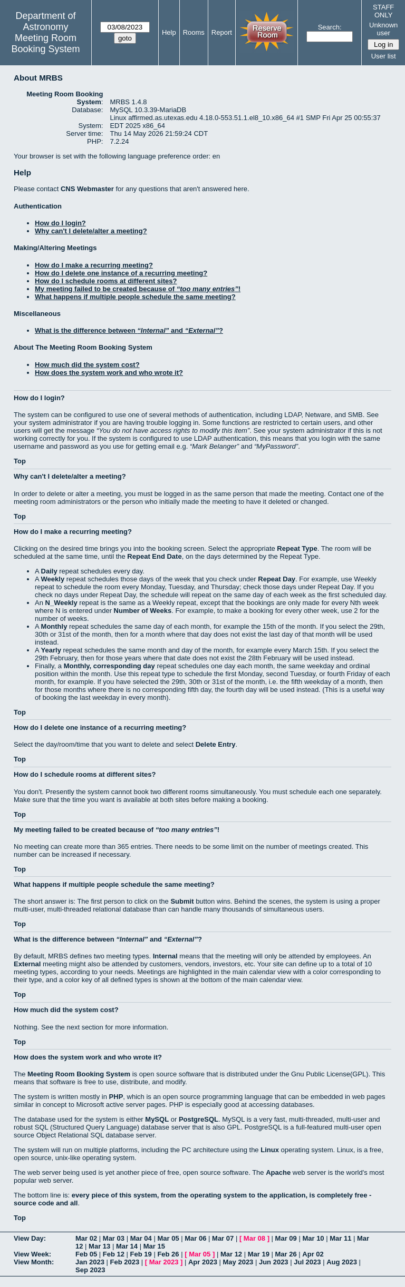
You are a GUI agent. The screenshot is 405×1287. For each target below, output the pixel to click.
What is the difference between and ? (129, 330)
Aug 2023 (341, 1262)
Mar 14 (127, 1246)
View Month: (34, 1262)
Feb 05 (86, 1254)
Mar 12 (231, 1254)
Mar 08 (254, 1238)
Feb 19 (141, 1254)
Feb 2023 (125, 1262)
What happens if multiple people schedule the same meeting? (135, 297)
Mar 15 (154, 1246)
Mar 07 (223, 1238)
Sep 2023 (90, 1270)
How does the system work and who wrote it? (109, 373)
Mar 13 (99, 1246)
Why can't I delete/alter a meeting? (91, 231)
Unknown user (383, 29)
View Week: (32, 1254)
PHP (116, 1097)
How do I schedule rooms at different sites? (106, 281)
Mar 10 (313, 1238)
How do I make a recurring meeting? (94, 265)
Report (221, 32)
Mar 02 (86, 1238)
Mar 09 (286, 1238)
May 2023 (238, 1262)
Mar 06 (195, 1238)
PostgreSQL (198, 1119)
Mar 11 (340, 1238)
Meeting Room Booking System (45, 43)
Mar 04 (141, 1238)
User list (383, 56)
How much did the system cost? (87, 365)
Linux (270, 1150)
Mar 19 (258, 1254)
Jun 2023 (273, 1262)
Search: (330, 27)
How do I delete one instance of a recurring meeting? (121, 273)
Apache (278, 1172)
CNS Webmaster (87, 189)
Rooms (194, 32)
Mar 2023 (164, 1262)
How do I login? (60, 223)
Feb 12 (113, 1254)
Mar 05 (168, 1238)
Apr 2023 (202, 1262)
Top (20, 461)
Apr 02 (312, 1254)
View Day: (30, 1238)
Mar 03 (113, 1238)
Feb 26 (168, 1254)
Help (169, 32)
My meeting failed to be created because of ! (137, 289)
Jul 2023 (307, 1262)
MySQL (157, 1119)
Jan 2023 (89, 1262)
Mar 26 (286, 1254)
